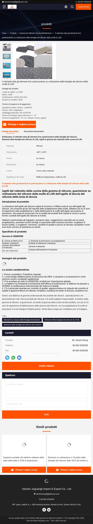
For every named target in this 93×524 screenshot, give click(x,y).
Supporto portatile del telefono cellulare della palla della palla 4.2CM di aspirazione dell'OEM (23, 459)
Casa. (4, 33)
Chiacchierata (83, 7)
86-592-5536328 (83, 2)
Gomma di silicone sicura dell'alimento (36, 33)
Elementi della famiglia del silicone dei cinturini (22, 325)
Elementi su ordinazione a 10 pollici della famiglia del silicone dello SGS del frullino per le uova (69, 459)
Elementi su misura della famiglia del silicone (22, 320)
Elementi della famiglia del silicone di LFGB (62, 320)
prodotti (13, 33)
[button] (7, 78)
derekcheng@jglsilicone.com (15, 2)
